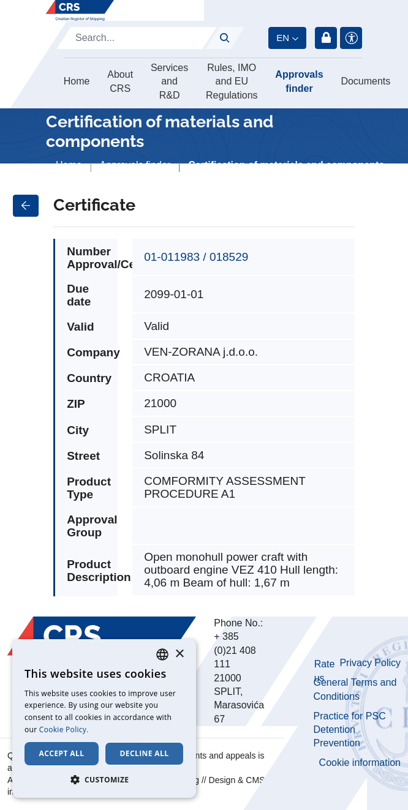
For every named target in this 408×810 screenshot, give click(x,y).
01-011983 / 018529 (196, 256)
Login (326, 38)
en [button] (282, 37)
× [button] (179, 654)
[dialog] (104, 718)
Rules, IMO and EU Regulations (232, 81)
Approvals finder (299, 81)
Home (77, 81)
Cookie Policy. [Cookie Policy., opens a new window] (64, 729)
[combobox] (162, 654)
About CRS (120, 81)
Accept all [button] (62, 753)
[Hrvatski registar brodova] (80, 10)
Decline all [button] (144, 753)
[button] (104, 779)
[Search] (136, 38)
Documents (365, 81)
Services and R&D (169, 81)
